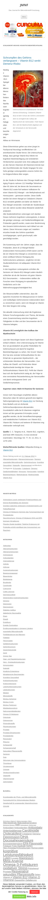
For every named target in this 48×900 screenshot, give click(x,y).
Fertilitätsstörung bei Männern (14, 635)
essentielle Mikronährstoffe (13, 462)
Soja (4, 757)
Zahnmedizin (8, 782)
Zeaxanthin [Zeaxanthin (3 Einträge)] (19, 880)
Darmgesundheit (9, 595)
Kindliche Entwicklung (11, 671)
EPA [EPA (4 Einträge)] (25, 843)
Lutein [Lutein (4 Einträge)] (7, 858)
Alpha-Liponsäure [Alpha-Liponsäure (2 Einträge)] (22, 821)
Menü (24, 17)
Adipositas (7, 546)
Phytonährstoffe (9, 723)
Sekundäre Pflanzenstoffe (12, 751)
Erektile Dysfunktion (10, 625)
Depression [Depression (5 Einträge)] (11, 837)
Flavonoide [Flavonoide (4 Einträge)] (35, 843)
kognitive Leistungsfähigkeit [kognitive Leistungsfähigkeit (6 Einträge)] (18, 853)
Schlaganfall (7, 745)
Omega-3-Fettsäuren (11, 714)
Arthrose (6, 567)
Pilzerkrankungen (9, 727)
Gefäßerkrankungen (10, 644)
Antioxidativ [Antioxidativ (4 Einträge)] (35, 827)
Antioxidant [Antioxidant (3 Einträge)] (8, 828)
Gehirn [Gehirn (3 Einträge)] (29, 846)
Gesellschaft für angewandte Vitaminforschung (20, 803)
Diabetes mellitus (9, 610)
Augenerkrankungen (10, 570)
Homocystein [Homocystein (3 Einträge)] (37, 848)
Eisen (5, 616)
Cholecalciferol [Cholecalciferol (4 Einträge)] (12, 833)
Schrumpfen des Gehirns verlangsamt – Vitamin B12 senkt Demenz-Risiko (21, 60)
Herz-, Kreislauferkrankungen (14, 662)
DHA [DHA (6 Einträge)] (24, 837)
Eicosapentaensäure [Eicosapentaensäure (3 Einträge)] (13, 844)
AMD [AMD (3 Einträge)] (17, 825)
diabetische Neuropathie (12, 613)
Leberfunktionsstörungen (12, 687)
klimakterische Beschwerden (13, 674)
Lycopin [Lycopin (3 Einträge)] (14, 858)
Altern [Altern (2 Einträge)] (30, 821)
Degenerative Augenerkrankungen (15, 598)
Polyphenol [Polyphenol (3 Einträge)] (33, 868)
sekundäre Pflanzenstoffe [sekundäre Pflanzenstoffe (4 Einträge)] (18, 874)
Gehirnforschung (30, 462)
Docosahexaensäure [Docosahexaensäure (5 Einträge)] (18, 840)
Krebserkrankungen (10, 681)
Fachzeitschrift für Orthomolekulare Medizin (19, 800)
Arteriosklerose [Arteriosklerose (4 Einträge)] (12, 830)
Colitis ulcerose (8, 592)
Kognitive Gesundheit (11, 677)
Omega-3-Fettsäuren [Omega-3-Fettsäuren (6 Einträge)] (20, 864)
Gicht (5, 653)
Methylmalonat (22, 475)
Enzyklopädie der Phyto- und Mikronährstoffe (19, 797)
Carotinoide (7, 585)
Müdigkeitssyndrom (10, 708)
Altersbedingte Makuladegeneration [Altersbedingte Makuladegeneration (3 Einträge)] (20, 823)
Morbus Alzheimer (9, 699)
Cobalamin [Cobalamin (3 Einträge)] (27, 834)
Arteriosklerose (8, 561)
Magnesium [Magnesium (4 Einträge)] (26, 858)
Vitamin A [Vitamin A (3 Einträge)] (7, 877)
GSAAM (6, 806)
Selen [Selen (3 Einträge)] (37, 874)
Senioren (6, 754)
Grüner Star (7, 656)
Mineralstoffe (8, 696)
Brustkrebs (7, 582)
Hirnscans (22, 471)
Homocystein (31, 471)
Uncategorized (8, 766)
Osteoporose (8, 720)
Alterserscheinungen (26, 459)
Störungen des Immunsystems (14, 760)
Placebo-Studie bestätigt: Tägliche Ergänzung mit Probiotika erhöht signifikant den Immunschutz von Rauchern (21, 527)
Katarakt (6, 668)
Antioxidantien (8, 558)
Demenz (37, 459)
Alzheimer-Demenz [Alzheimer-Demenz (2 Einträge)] (9, 825)
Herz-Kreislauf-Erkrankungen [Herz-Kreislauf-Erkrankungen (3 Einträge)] (17, 848)
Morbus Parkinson (10, 705)
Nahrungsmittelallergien (12, 711)
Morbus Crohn (8, 702)
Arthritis (6, 564)
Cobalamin (26, 468)
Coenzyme (7, 589)
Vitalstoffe (16, 465)
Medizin (6, 693)
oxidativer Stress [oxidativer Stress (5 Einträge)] (15, 868)
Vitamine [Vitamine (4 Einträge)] (8, 880)
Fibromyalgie (8, 641)
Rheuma (6, 742)
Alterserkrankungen (10, 459)
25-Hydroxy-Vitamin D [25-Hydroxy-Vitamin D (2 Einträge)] (9, 821)
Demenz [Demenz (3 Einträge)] (36, 834)
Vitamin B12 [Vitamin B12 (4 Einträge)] (20, 877)
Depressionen (8, 607)
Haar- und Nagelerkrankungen (14, 659)
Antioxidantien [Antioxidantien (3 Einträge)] (21, 828)
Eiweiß (5, 619)
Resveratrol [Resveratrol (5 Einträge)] (20, 871)
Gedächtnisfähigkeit (10, 471)
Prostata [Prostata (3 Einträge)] (7, 871)
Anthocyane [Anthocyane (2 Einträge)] (32, 825)
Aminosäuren (8, 555)
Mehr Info (31, 896)
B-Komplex (17, 468)
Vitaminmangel (26, 465)
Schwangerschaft (9, 748)
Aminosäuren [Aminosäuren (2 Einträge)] (24, 825)
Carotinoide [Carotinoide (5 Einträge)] (30, 830)
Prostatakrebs (8, 736)
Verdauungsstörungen (11, 773)
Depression (7, 604)
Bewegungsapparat (10, 573)
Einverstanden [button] (19, 896)
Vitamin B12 (27, 401)
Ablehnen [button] (34, 892)
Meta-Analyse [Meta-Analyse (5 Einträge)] (13, 861)
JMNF (24, 5)
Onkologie (7, 717)
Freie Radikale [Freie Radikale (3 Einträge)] (19, 846)
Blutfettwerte (7, 579)
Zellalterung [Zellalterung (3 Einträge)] (31, 880)
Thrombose (7, 763)
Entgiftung (7, 622)
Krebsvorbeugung (9, 684)
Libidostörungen (9, 690)
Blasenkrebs (7, 576)
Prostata (6, 730)
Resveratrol (7, 739)
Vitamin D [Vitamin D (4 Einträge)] (34, 877)
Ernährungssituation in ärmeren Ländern (18, 628)
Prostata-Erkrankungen (11, 733)
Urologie (6, 769)
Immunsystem (8, 665)
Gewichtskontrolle (9, 650)
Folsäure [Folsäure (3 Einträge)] (7, 846)
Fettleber (6, 638)
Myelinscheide (33, 475)
